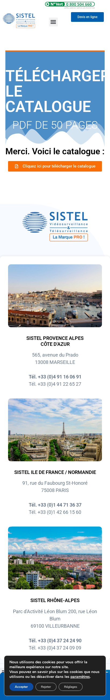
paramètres (80, 676)
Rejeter (46, 687)
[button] (53, 22)
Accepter (21, 687)
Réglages (70, 687)
